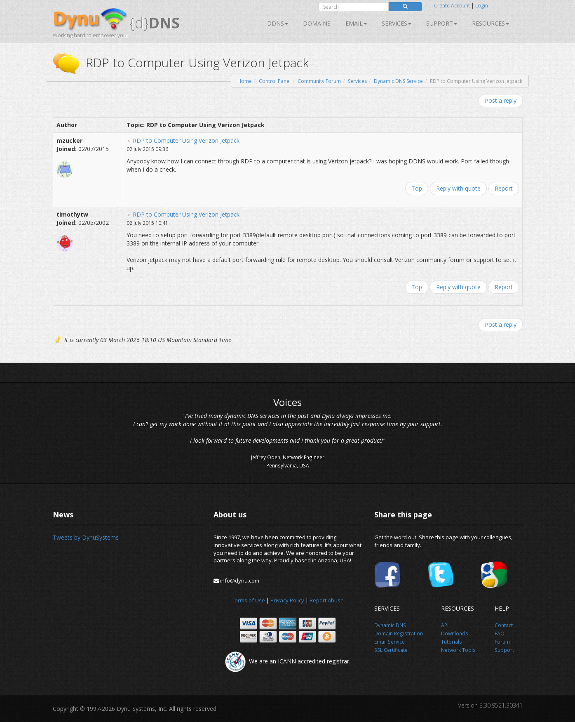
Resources (490, 23)
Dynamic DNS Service (398, 81)
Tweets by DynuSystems (86, 537)
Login (481, 5)
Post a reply (500, 100)
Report (504, 188)
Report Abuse (327, 600)
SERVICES (396, 23)
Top (416, 188)
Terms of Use (248, 600)
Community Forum (319, 81)
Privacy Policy (287, 600)
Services (357, 81)
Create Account (452, 5)
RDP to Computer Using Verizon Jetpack (186, 140)
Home (244, 81)
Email (356, 23)
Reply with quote (458, 188)
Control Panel (275, 81)
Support (441, 23)
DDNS (277, 23)
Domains (317, 23)
